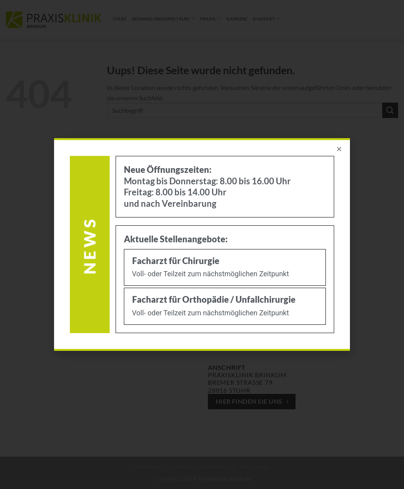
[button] (339, 149)
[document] (202, 244)
